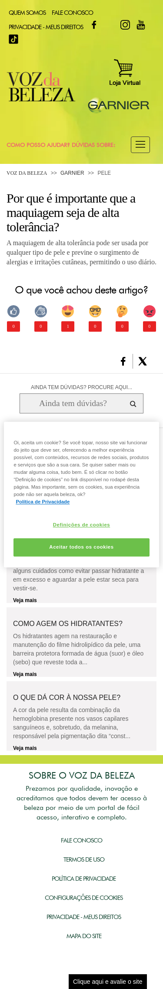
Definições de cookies (81, 524)
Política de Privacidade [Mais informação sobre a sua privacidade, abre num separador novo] (43, 501)
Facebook (94, 25)
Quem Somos (27, 12)
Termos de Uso (83, 859)
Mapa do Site (84, 935)
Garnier (72, 173)
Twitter (109, 25)
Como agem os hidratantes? (68, 623)
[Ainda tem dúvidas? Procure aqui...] (73, 403)
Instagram (125, 25)
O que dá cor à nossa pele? (66, 697)
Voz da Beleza (27, 173)
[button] (140, 145)
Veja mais (25, 600)
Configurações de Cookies (84, 897)
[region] (81, 494)
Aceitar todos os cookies (81, 546)
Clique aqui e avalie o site (108, 981)
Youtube (141, 25)
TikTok (13, 39)
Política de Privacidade (84, 878)
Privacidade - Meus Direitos (46, 26)
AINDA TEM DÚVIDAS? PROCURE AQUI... (81, 387)
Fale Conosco (72, 12)
